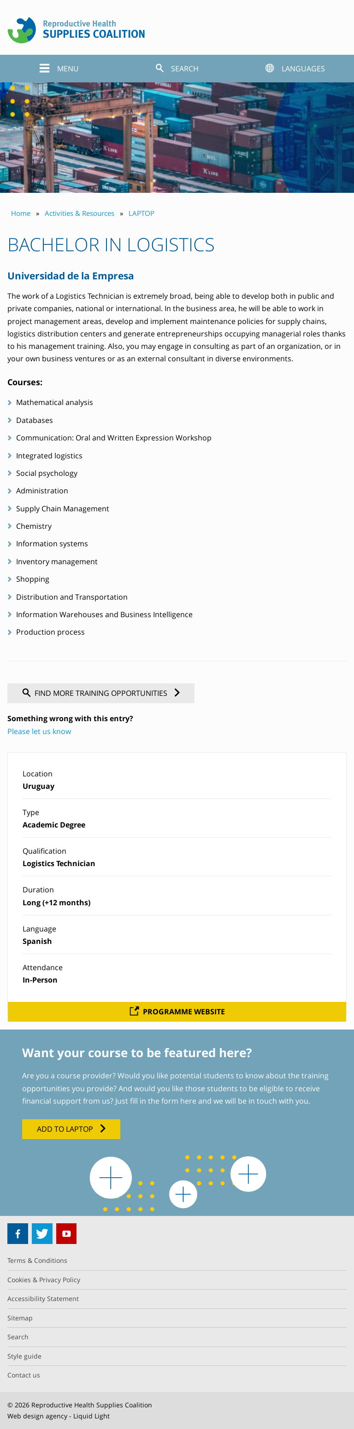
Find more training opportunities (101, 693)
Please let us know (39, 731)
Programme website (184, 1012)
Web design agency (37, 1416)
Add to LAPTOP (65, 1129)
